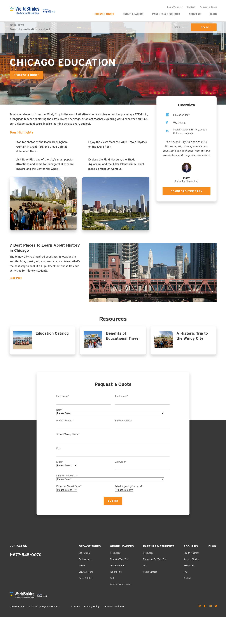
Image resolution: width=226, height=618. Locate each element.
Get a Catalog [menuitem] (85, 579)
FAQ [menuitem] (112, 579)
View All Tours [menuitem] (86, 572)
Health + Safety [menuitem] (191, 553)
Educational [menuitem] (84, 553)
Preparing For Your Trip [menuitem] (154, 560)
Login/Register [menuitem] (174, 7)
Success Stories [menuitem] (118, 566)
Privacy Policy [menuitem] (91, 607)
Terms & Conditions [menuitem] (113, 607)
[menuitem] (200, 606)
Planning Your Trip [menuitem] (119, 560)
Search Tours (17, 25)
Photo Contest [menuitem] (150, 572)
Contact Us (18, 546)
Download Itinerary (186, 191)
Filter (176, 27)
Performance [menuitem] (85, 560)
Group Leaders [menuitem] (133, 14)
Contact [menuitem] (191, 7)
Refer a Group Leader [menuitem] (120, 585)
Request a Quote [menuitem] (208, 7)
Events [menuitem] (82, 566)
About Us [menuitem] (194, 14)
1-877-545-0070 (26, 555)
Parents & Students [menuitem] (166, 14)
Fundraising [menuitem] (116, 572)
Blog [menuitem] (213, 14)
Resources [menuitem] (115, 553)
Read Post (16, 278)
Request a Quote (27, 75)
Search (205, 27)
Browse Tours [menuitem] (104, 14)
